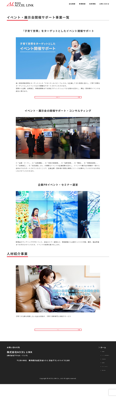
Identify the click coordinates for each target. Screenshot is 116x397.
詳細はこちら (58, 99)
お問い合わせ (104, 4)
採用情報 (92, 4)
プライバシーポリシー (96, 377)
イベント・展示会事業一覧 (98, 364)
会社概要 (72, 4)
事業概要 (82, 4)
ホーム (58, 335)
